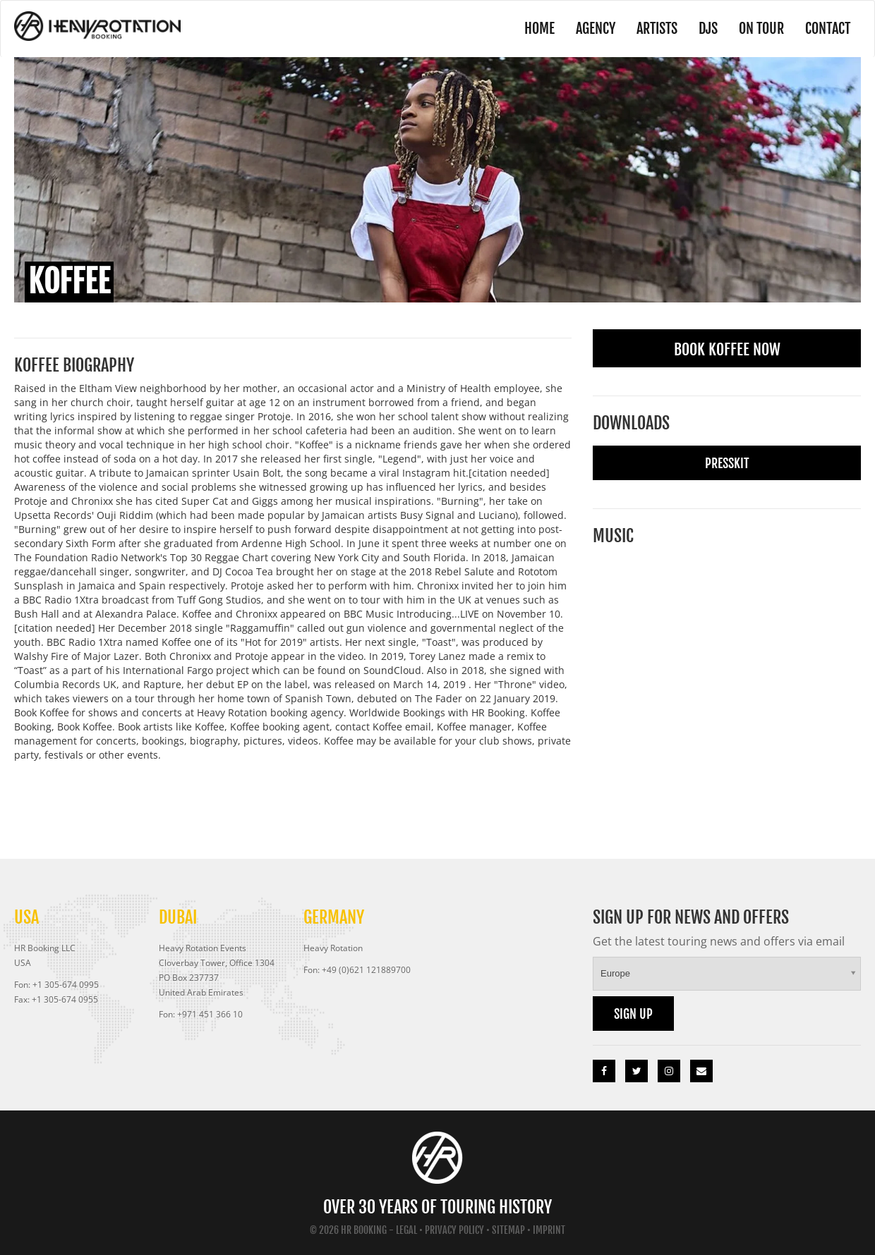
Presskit (727, 463)
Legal (406, 1230)
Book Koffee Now (727, 349)
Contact (827, 28)
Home (539, 28)
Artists (656, 28)
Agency (595, 28)
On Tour (761, 28)
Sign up (633, 1014)
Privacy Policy (454, 1230)
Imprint (549, 1230)
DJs (708, 28)
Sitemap (508, 1230)
